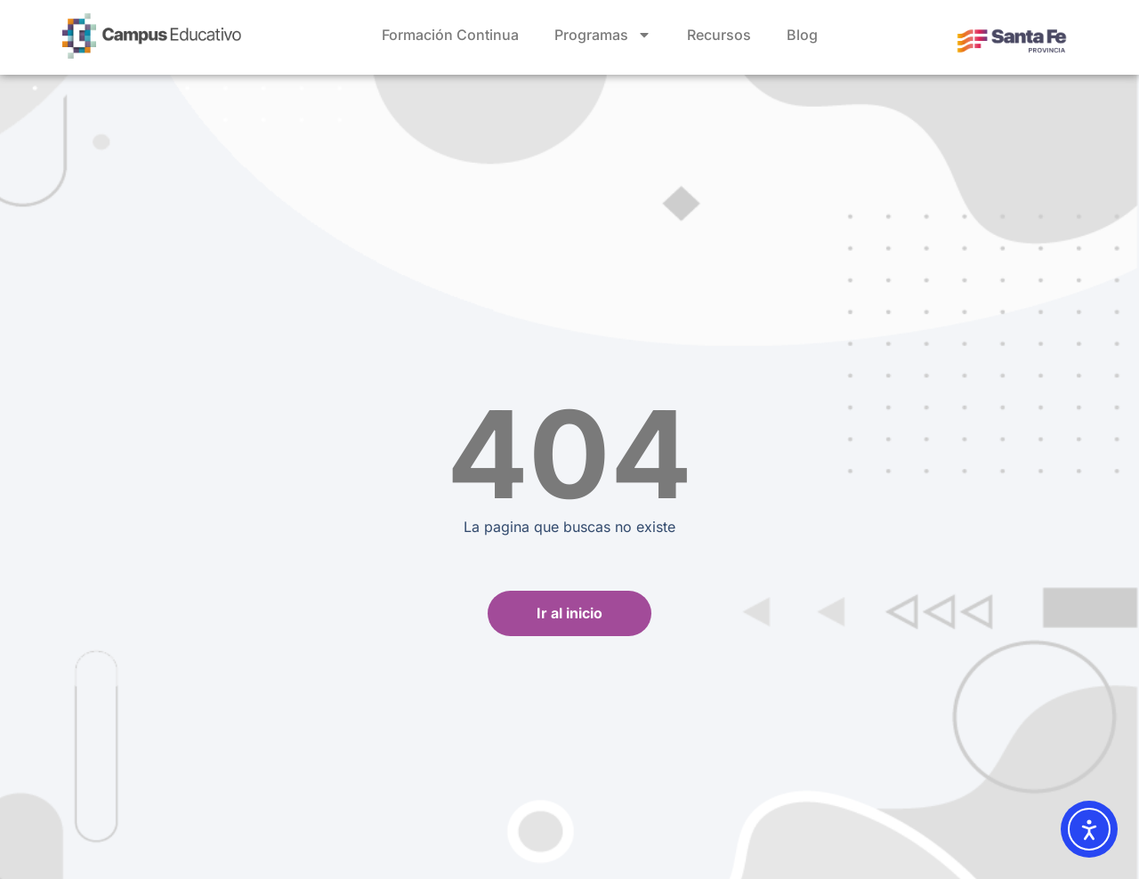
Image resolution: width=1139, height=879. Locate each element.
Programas (602, 35)
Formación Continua (450, 35)
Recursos (719, 35)
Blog (802, 35)
